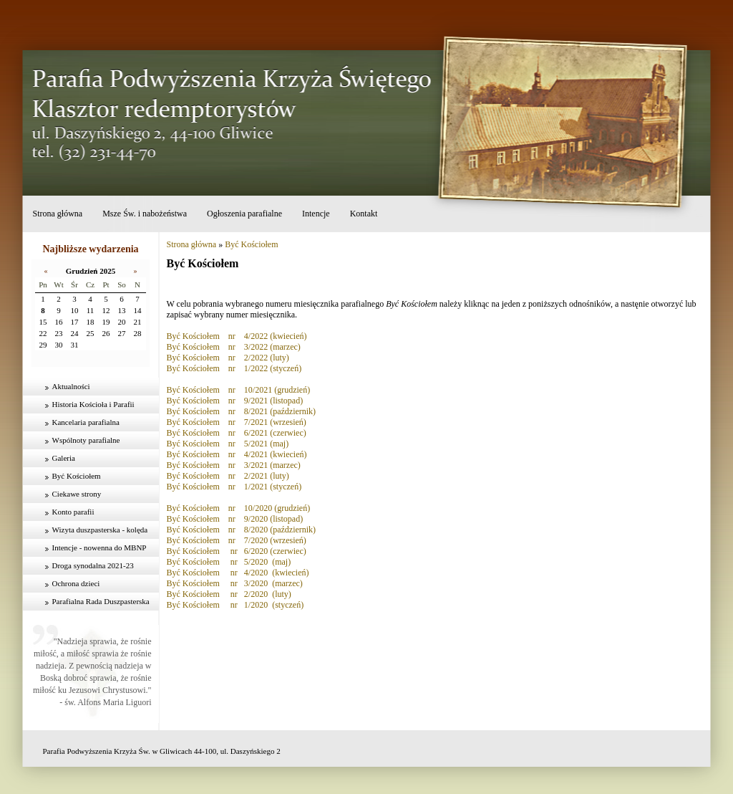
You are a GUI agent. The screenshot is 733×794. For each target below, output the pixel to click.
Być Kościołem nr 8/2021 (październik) (241, 411)
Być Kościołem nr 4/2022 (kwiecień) (237, 336)
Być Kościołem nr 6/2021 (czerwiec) (236, 433)
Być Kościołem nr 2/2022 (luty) (228, 358)
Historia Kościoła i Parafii (93, 404)
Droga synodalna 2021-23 (93, 565)
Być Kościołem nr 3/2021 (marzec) (234, 465)
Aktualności (71, 386)
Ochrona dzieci (76, 583)
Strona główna (58, 214)
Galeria (63, 458)
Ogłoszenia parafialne (244, 214)
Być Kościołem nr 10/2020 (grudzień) (239, 508)
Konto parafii (73, 511)
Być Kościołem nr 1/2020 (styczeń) (235, 605)
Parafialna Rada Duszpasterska (101, 601)
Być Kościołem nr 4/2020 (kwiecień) (238, 573)
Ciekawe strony (77, 493)
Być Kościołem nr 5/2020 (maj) (229, 562)
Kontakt (364, 214)
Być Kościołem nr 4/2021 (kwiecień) (237, 454)
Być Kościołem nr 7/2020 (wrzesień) (236, 540)
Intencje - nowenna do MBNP (99, 547)
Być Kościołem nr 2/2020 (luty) (229, 594)
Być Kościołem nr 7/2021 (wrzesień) (236, 422)
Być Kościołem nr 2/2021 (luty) (228, 476)
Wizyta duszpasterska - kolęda (100, 529)
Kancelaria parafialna (86, 422)
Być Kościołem (76, 476)
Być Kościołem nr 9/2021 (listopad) (235, 401)
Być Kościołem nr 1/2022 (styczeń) (234, 368)
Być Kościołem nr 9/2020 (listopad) (235, 519)
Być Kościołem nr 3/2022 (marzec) (234, 347)
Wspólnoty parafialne (86, 440)
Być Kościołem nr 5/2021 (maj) (228, 444)
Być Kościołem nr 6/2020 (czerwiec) (236, 551)
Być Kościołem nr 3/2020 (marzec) (235, 583)
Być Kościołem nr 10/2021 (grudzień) (239, 390)
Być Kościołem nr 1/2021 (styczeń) (234, 487)
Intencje (316, 214)
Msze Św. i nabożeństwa (144, 214)
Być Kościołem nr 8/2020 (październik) (241, 530)
